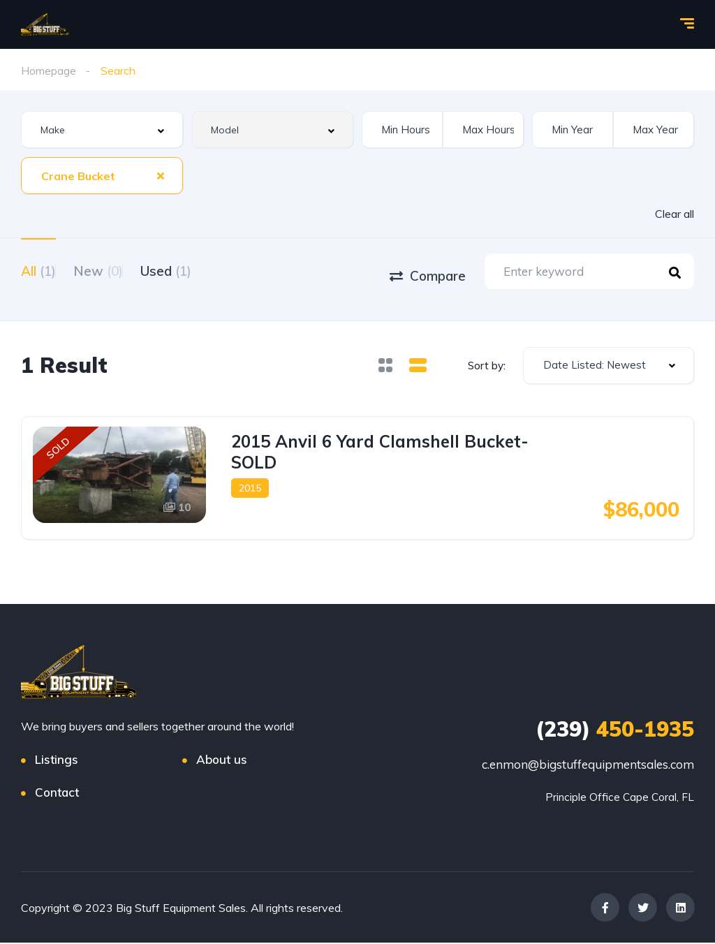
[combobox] (102, 129)
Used (200, 269)
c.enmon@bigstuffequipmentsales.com (588, 765)
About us (221, 760)
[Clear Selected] (160, 175)
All (38, 269)
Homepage (48, 71)
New (115, 269)
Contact (57, 793)
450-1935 (615, 730)
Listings (56, 760)
